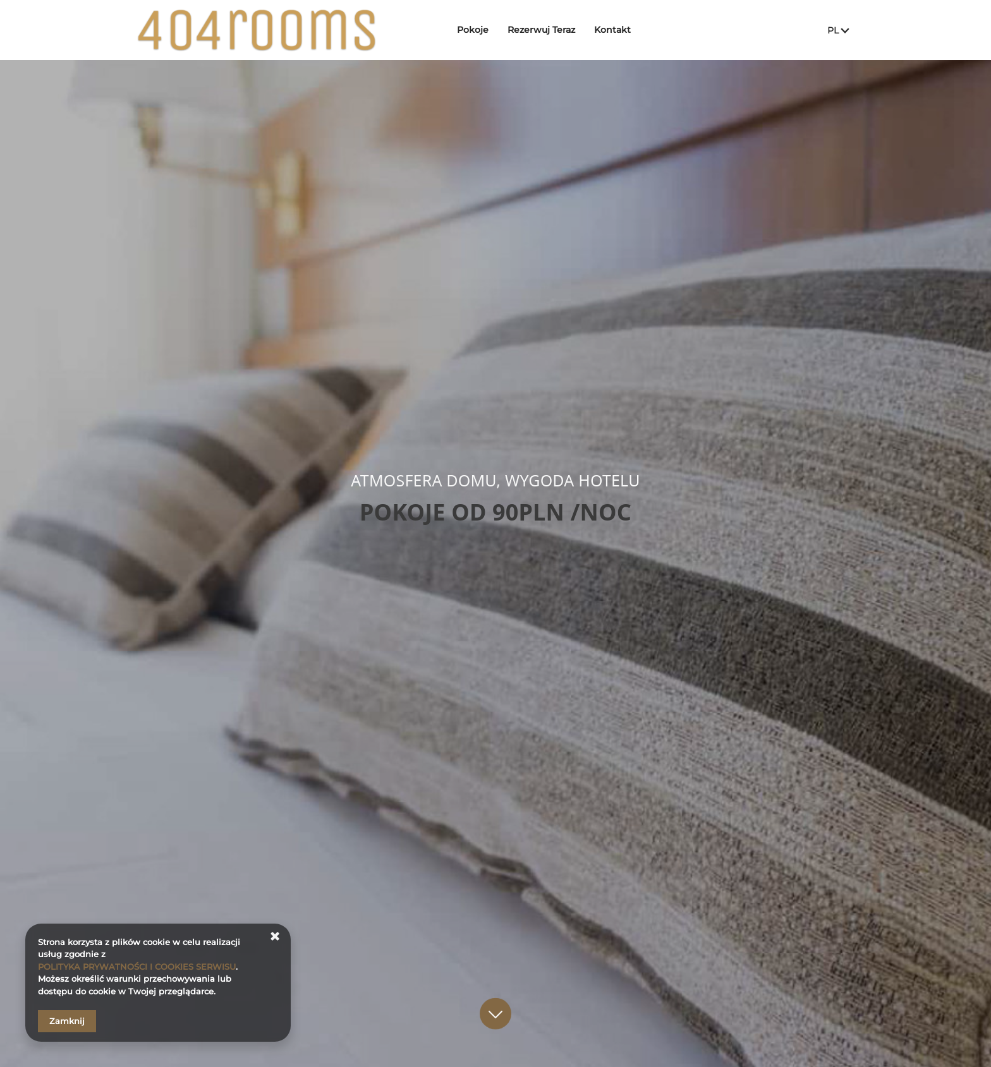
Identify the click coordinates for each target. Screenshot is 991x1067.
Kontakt (612, 29)
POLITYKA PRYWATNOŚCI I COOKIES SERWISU (137, 967)
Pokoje (473, 29)
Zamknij (67, 1021)
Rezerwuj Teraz (541, 29)
